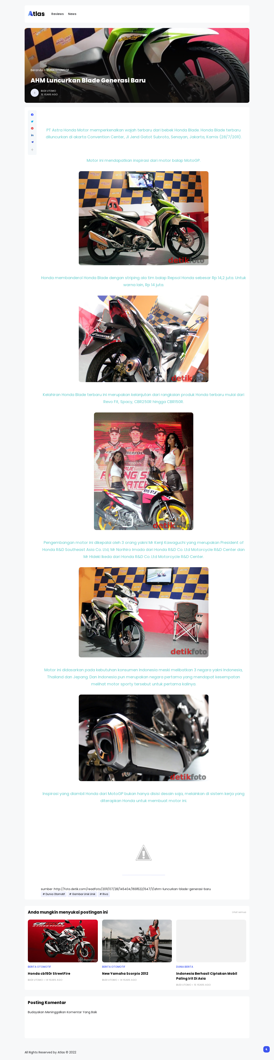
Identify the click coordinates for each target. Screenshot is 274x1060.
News (72, 14)
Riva (105, 894)
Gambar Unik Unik (83, 894)
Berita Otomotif (39, 967)
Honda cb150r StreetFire (49, 973)
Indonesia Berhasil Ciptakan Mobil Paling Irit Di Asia (206, 976)
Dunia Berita (184, 967)
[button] (32, 150)
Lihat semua (239, 912)
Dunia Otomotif (58, 70)
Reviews (57, 14)
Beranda (37, 70)
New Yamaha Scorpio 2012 (125, 973)
